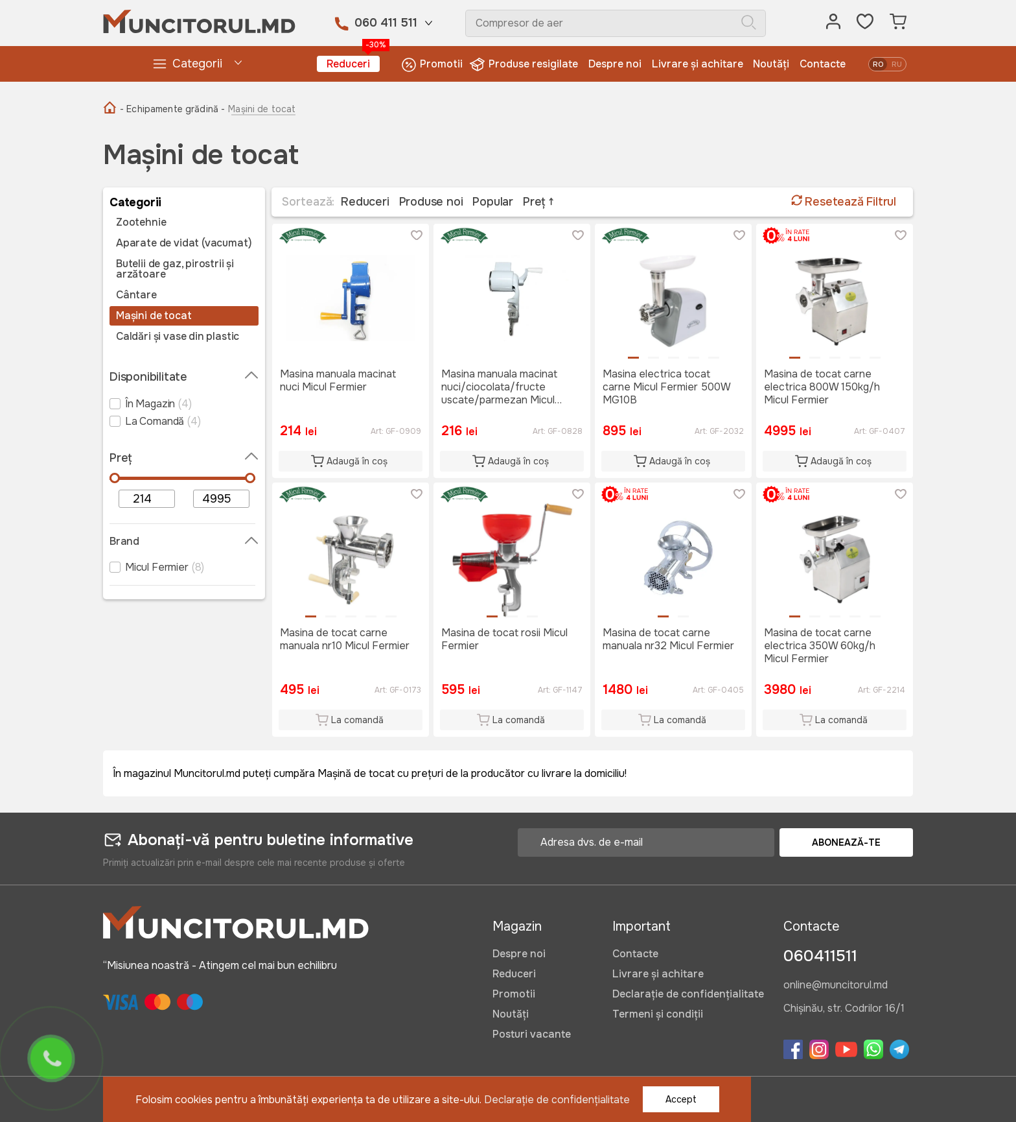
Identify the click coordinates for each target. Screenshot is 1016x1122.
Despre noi (614, 64)
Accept (681, 1099)
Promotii (432, 64)
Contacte (823, 64)
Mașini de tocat (153, 316)
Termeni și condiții (657, 1014)
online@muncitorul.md (835, 986)
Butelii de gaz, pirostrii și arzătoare (175, 269)
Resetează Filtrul (843, 202)
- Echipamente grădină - (172, 109)
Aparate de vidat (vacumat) (183, 243)
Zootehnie (141, 222)
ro (878, 64)
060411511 (820, 956)
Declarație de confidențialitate (688, 994)
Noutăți (771, 64)
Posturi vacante (531, 1034)
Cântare (136, 295)
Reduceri (353, 63)
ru (897, 64)
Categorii (187, 64)
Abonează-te (846, 842)
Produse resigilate (525, 64)
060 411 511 (385, 23)
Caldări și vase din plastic (177, 336)
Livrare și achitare (697, 64)
